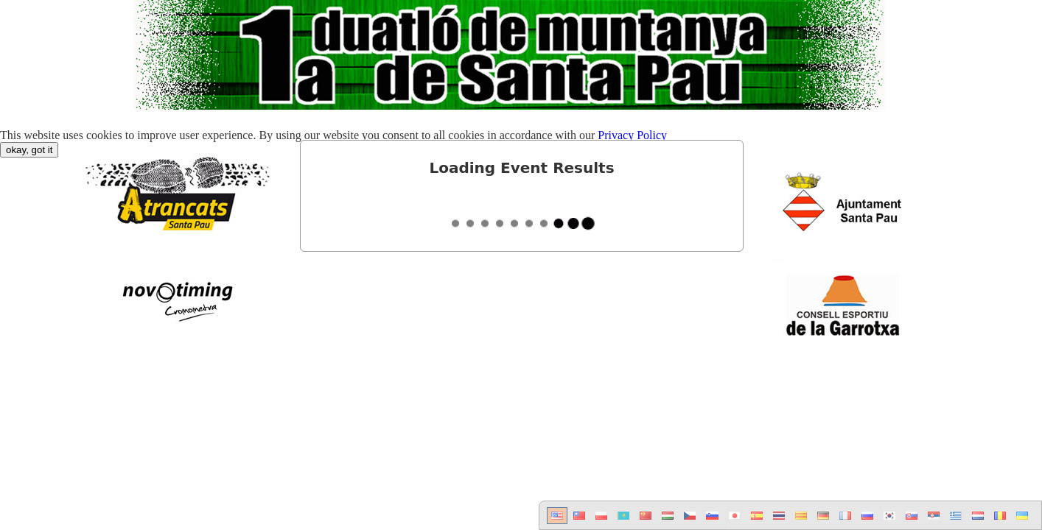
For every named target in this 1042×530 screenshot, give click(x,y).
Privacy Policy (632, 135)
